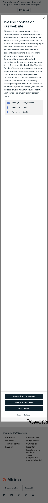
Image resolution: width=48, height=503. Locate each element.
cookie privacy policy (21, 93)
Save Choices (23, 408)
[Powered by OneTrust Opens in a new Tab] (36, 420)
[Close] (44, 18)
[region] (24, 216)
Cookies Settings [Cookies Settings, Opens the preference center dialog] (24, 415)
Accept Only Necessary (24, 396)
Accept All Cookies (24, 402)
